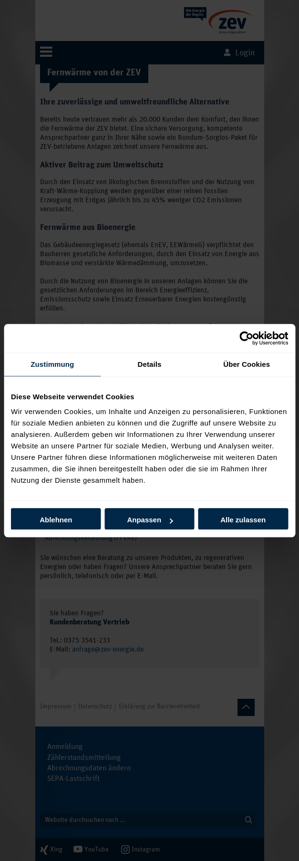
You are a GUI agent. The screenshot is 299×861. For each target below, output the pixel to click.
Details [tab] (150, 364)
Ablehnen (56, 520)
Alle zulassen (243, 520)
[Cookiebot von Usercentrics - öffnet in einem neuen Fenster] (246, 338)
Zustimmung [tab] (52, 364)
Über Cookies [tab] (246, 364)
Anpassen (150, 520)
